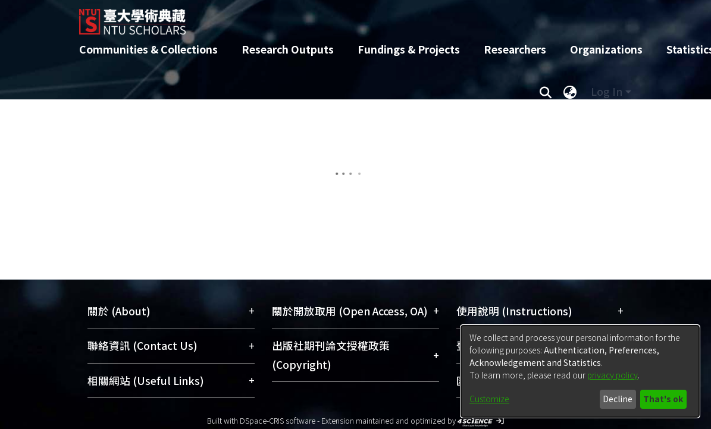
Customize (489, 399)
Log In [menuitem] (606, 91)
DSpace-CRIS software (277, 420)
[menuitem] (570, 91)
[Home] (345, 17)
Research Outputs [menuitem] (288, 49)
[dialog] (580, 371)
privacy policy (612, 375)
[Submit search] (545, 91)
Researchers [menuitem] (515, 49)
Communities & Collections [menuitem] (148, 49)
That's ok (663, 399)
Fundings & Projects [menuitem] (409, 49)
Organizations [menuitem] (606, 49)
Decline (617, 399)
